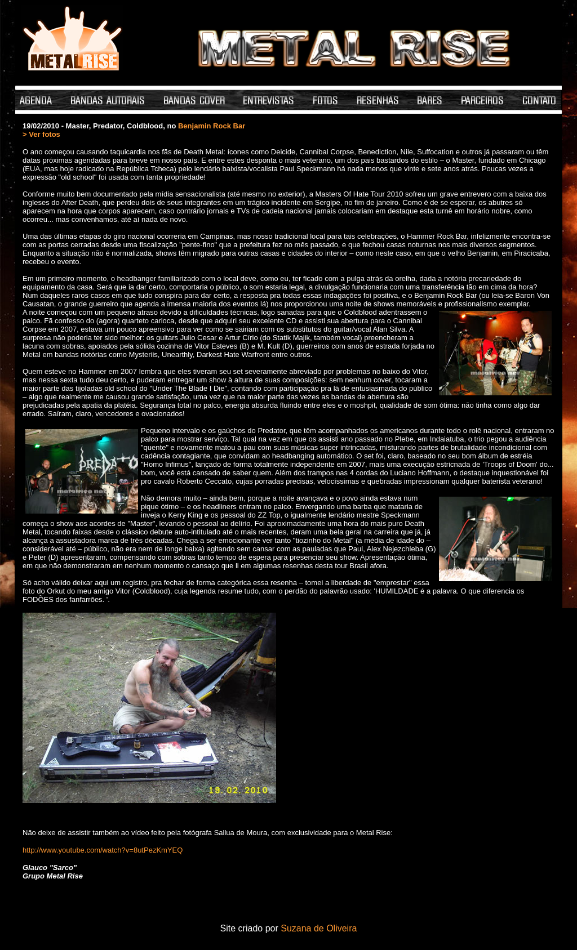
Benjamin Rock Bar (211, 126)
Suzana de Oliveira (319, 928)
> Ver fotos (41, 134)
